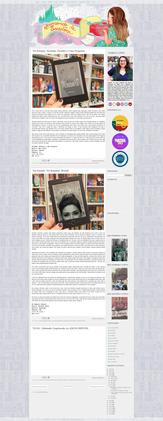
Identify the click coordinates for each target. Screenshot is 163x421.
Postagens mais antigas (97, 387)
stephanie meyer (72, 380)
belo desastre (113, 356)
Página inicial (68, 386)
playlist (111, 348)
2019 (110, 400)
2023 (110, 369)
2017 (110, 404)
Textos (93, 2)
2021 (110, 373)
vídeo (111, 351)
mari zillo (59, 163)
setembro (113, 378)
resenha (78, 163)
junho (112, 384)
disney (111, 346)
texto (111, 333)
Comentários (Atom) (42, 392)
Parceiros (61, 2)
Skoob (55, 2)
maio (111, 386)
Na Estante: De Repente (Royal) (51, 170)
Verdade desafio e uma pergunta (90, 163)
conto (41, 163)
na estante (66, 163)
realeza (74, 321)
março (112, 398)
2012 (110, 414)
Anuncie (43, 2)
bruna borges (55, 419)
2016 (110, 406)
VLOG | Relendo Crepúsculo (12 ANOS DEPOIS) (60, 328)
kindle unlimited (51, 163)
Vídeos (88, 2)
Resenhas (81, 2)
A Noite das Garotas (72, 2)
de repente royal (46, 321)
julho (111, 382)
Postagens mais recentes (39, 387)
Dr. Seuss (112, 362)
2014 (110, 410)
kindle (45, 163)
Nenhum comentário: (98, 160)
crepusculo (53, 380)
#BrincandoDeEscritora (116, 354)
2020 (110, 375)
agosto (112, 380)
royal (83, 321)
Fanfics (50, 2)
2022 (110, 371)
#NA (40, 321)
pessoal (111, 338)
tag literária (113, 341)
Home (37, 2)
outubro (112, 376)
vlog (84, 380)
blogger (83, 419)
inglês (111, 359)
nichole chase (68, 321)
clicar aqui (87, 293)
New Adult (72, 163)
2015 (110, 408)
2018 (110, 402)
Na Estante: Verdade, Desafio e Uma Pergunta (59, 51)
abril (111, 396)
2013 (110, 412)
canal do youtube (44, 380)
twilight (80, 380)
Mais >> (128, 100)
